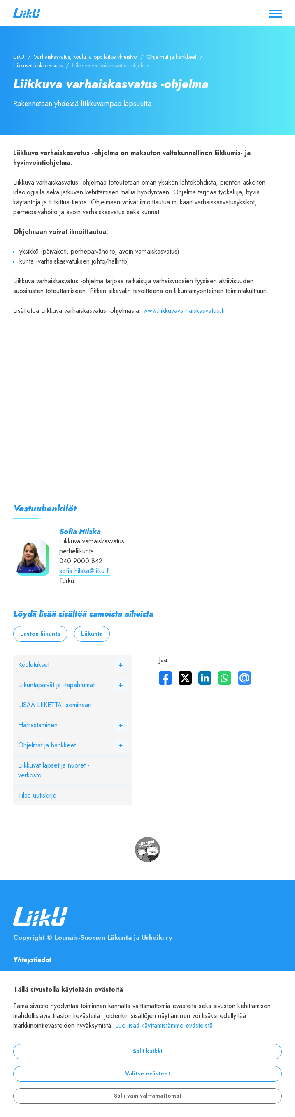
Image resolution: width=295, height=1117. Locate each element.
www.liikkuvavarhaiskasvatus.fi (184, 310)
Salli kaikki (148, 1051)
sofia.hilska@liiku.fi (84, 571)
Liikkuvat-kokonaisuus (38, 65)
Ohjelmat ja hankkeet (171, 57)
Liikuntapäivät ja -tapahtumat (56, 684)
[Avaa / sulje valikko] (275, 13)
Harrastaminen (38, 725)
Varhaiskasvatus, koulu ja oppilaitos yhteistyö (85, 57)
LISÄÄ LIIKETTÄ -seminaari (54, 705)
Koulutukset (33, 664)
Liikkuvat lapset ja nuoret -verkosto (54, 770)
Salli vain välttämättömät (147, 1096)
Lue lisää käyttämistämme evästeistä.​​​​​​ (165, 1025)
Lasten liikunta (40, 634)
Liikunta (92, 634)
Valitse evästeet (147, 1074)
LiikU (18, 57)
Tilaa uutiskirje (37, 795)
